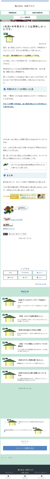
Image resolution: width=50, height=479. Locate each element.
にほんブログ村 (12, 220)
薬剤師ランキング (9, 228)
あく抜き (12, 234)
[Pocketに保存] (10, 278)
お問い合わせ (25, 472)
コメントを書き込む (25, 448)
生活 (5, 234)
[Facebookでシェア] (25, 273)
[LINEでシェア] (25, 278)
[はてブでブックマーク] (39, 273)
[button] (39, 278)
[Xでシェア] (10, 273)
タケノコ (19, 234)
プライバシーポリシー (40, 472)
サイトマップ (9, 472)
